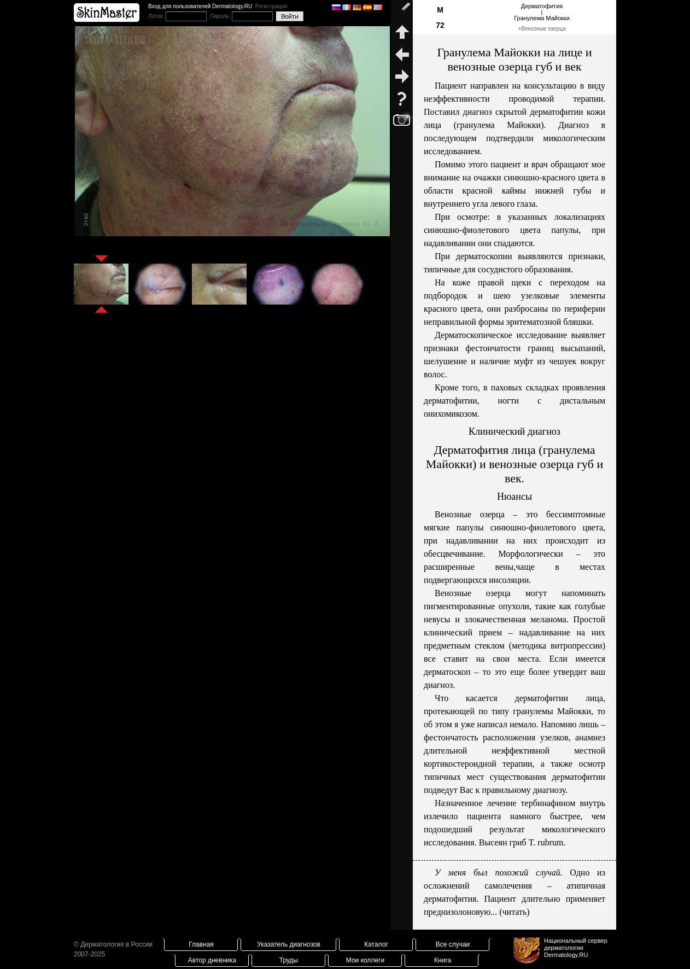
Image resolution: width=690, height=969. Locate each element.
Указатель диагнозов (288, 944)
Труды (288, 960)
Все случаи (453, 944)
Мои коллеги (365, 960)
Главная (201, 944)
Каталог (376, 944)
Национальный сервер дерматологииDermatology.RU (575, 947)
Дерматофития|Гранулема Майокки (542, 12)
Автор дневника (212, 960)
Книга (442, 960)
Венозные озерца (543, 29)
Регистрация (271, 6)
